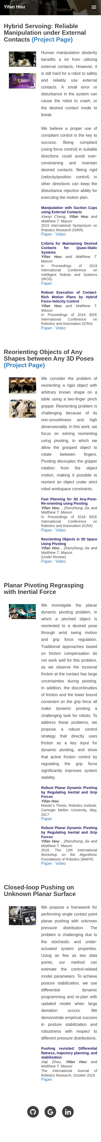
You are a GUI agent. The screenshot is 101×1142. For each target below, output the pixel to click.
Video (60, 234)
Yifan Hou (14, 6)
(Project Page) (52, 39)
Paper (46, 234)
